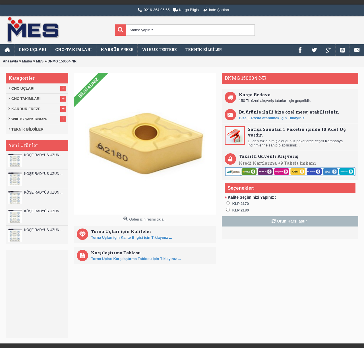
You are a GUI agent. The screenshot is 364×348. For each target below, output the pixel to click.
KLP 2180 (240, 210)
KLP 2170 (240, 204)
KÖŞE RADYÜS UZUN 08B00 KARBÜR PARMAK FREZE (44, 230)
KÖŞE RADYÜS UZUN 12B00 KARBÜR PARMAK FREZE (44, 155)
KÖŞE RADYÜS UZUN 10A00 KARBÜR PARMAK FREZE (44, 211)
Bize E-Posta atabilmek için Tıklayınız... (273, 118)
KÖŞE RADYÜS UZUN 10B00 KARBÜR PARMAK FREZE (44, 192)
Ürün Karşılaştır (292, 221)
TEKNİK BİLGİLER (27, 129)
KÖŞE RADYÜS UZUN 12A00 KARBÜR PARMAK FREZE (44, 174)
